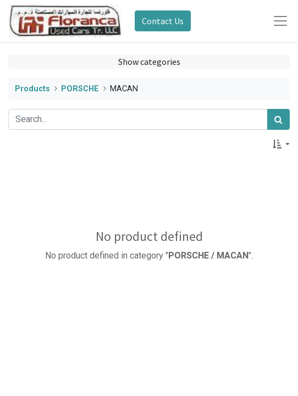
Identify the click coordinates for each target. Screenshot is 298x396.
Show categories (149, 61)
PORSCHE (80, 89)
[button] (281, 144)
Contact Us (163, 20)
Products (32, 89)
